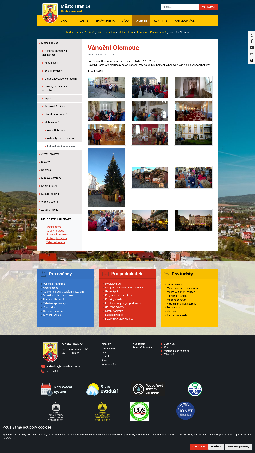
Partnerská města (53, 106)
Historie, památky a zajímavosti (54, 52)
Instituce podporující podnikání (123, 303)
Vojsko (47, 98)
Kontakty (160, 20)
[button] (208, 7)
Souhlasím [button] (198, 446)
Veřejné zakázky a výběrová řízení (124, 287)
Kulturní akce (174, 284)
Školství (44, 162)
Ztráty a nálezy (48, 209)
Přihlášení (168, 354)
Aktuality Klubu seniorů (59, 138)
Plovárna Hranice (177, 295)
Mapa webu (169, 344)
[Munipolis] (251, 54)
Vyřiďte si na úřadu (54, 283)
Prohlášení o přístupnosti (176, 350)
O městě (141, 20)
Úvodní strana (73, 32)
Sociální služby (52, 70)
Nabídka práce (184, 20)
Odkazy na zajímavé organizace (54, 88)
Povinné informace (57, 234)
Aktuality (81, 20)
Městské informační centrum (183, 288)
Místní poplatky (114, 310)
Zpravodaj (49, 307)
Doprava (45, 169)
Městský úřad (113, 283)
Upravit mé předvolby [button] (238, 446)
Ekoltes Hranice (114, 314)
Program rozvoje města (118, 295)
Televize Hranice (55, 242)
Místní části (50, 62)
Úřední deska (53, 226)
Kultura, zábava (49, 193)
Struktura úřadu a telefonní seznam (63, 291)
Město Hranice (106, 32)
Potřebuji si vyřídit (56, 238)
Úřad (125, 20)
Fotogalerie (173, 307)
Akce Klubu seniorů (57, 130)
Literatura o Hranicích (55, 114)
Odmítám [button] (216, 446)
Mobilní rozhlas (52, 315)
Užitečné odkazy (114, 307)
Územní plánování (53, 299)
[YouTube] (251, 47)
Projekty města (113, 299)
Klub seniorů (125, 32)
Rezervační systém (54, 311)
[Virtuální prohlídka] (251, 60)
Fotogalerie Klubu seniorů (151, 32)
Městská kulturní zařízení (181, 292)
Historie (171, 311)
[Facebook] (251, 41)
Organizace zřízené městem (59, 78)
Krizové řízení (48, 185)
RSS (165, 347)
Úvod (65, 20)
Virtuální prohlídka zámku (58, 295)
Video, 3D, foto (48, 201)
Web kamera (139, 344)
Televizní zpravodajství (56, 303)
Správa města (105, 20)
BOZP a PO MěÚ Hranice (119, 318)
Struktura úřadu (55, 230)
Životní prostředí (49, 154)
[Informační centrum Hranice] (251, 34)
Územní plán (112, 291)
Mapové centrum (50, 177)
